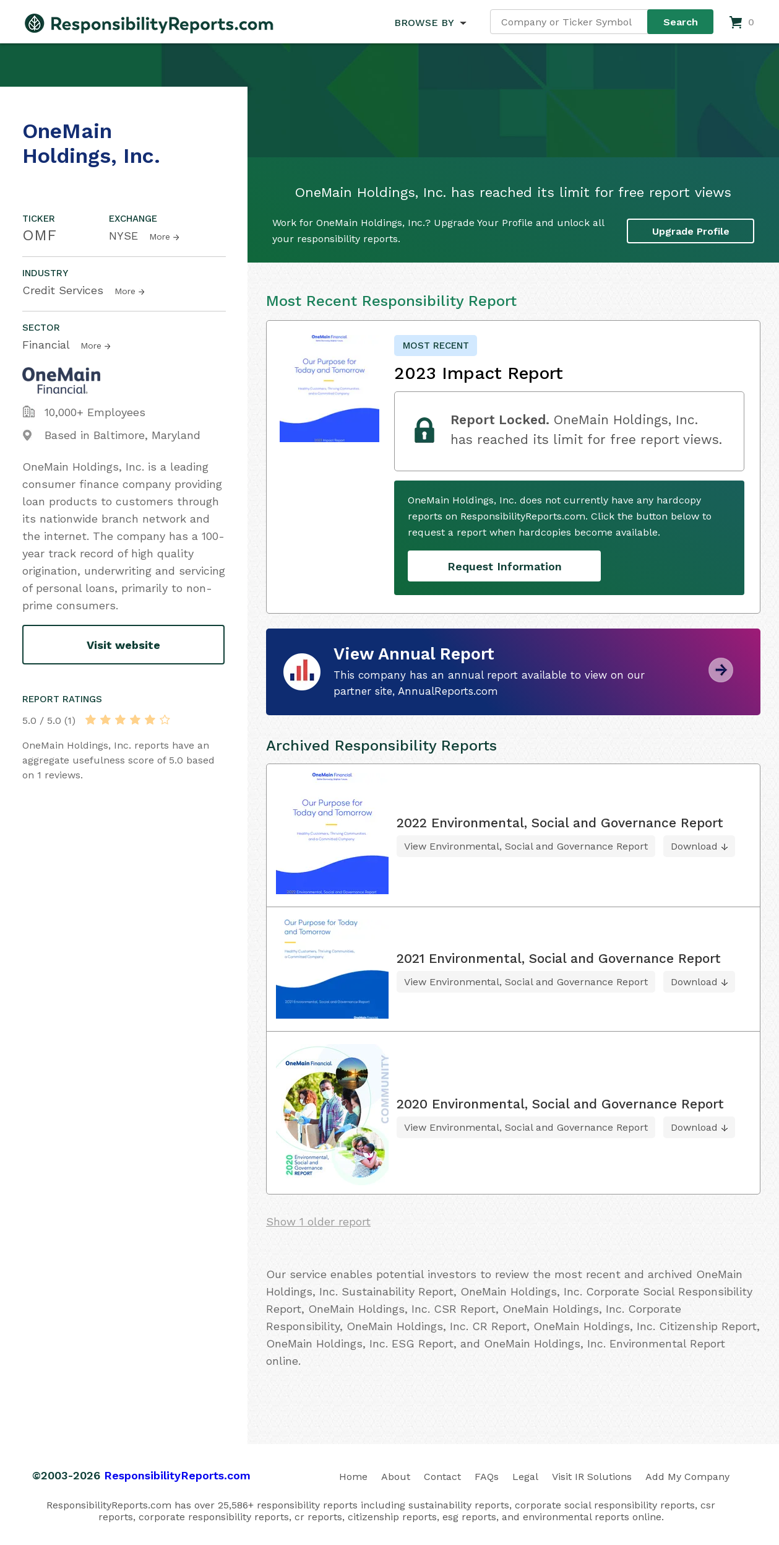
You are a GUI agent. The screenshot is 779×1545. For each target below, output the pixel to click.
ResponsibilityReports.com (177, 1475)
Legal (525, 1476)
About (395, 1476)
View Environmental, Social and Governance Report (526, 846)
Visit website (123, 644)
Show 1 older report (318, 1221)
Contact (442, 1476)
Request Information (504, 566)
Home (353, 1476)
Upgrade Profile (691, 231)
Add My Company (687, 1476)
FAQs (487, 1476)
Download (694, 846)
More (159, 237)
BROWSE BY (424, 22)
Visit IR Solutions (592, 1476)
